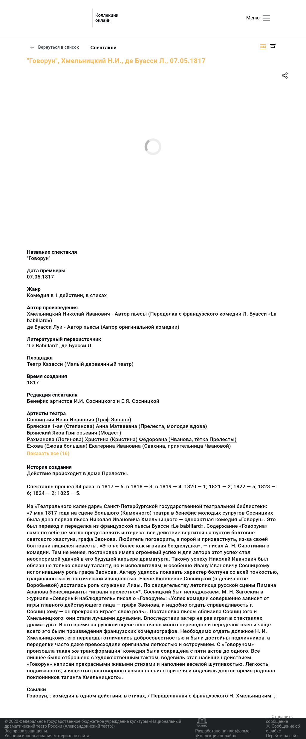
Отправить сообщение (279, 719)
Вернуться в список (54, 47)
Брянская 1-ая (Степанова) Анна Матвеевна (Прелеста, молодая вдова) (117, 426)
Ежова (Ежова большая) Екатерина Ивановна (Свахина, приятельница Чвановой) (129, 446)
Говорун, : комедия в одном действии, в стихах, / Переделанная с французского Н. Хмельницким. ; (151, 696)
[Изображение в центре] (272, 46)
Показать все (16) (48, 453)
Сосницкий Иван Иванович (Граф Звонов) (79, 420)
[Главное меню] (266, 18)
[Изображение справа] (263, 46)
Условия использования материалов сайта (46, 735)
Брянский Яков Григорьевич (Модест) (74, 433)
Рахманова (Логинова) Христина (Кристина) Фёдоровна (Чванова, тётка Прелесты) (132, 439)
